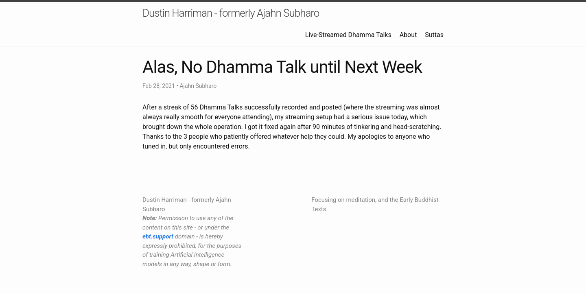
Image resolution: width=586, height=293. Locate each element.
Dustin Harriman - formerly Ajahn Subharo (230, 13)
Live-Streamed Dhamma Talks (348, 35)
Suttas (434, 35)
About (408, 35)
